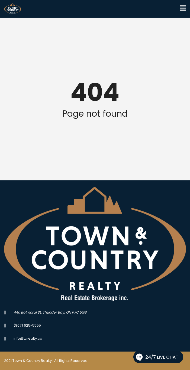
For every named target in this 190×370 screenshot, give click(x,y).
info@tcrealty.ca (28, 338)
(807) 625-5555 (27, 325)
